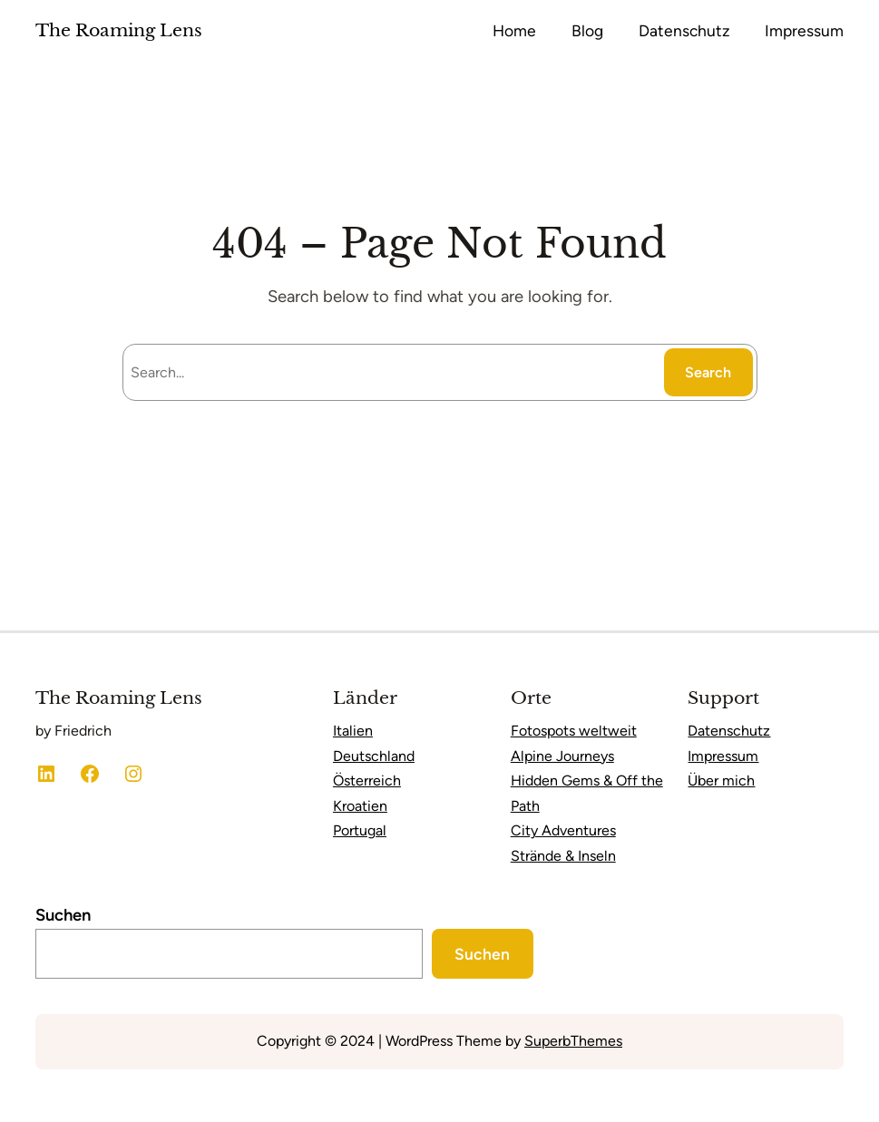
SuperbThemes (573, 1040)
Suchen (63, 915)
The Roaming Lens (118, 30)
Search (708, 372)
